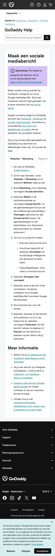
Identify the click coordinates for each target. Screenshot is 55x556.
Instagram (38, 119)
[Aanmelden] (45, 5)
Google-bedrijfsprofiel (19, 122)
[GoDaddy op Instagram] (12, 499)
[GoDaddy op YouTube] (34, 499)
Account (6, 460)
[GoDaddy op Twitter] (26, 499)
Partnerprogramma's (13, 452)
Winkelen (7, 468)
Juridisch (14, 510)
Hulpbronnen (9, 445)
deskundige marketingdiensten (26, 82)
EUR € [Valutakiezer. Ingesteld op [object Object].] (48, 491)
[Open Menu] (3, 5)
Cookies (41, 510)
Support (6, 437)
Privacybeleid (27, 510)
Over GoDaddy (10, 429)
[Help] (31, 4)
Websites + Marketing (27, 20)
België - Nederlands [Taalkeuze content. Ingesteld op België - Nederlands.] (14, 491)
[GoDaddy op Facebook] (4, 499)
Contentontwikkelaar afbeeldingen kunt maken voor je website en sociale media (29, 406)
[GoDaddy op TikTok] (19, 499)
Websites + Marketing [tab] (21, 158)
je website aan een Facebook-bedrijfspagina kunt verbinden (30, 358)
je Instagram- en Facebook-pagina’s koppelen (29, 374)
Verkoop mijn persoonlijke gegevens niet (27, 516)
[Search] (47, 37)
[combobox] (24, 37)
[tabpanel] (27, 252)
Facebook (26, 119)
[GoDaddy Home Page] (14, 478)
